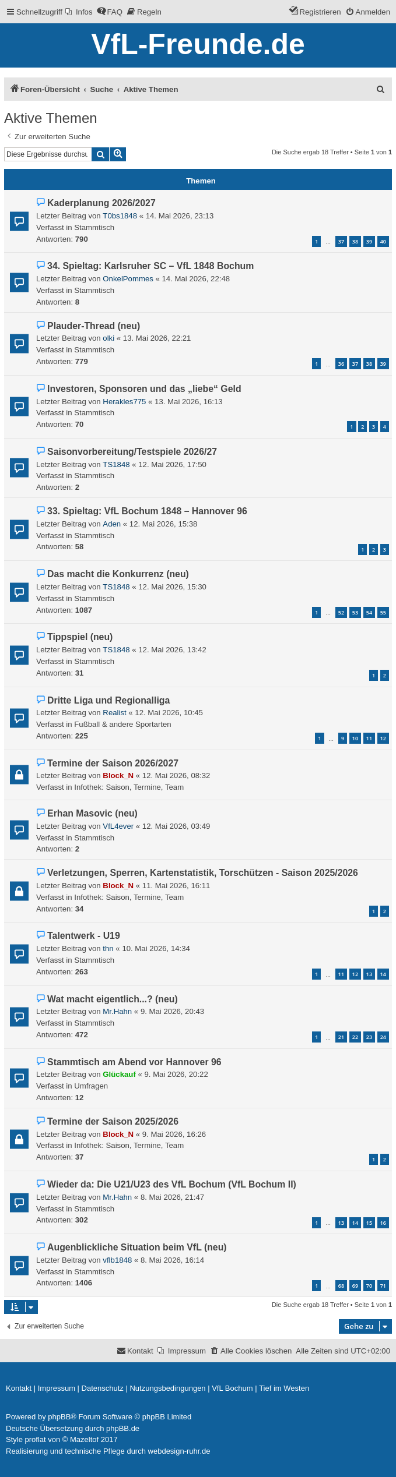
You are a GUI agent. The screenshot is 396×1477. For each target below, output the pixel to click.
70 (369, 1285)
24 (383, 1037)
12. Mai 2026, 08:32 (176, 775)
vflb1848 (117, 1260)
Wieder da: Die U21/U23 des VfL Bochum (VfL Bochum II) (171, 1184)
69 (355, 1285)
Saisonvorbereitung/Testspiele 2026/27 (132, 452)
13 (369, 974)
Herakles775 (124, 401)
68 (341, 1285)
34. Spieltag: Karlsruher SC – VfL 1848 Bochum (150, 266)
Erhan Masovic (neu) (92, 813)
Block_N (118, 775)
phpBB (59, 1416)
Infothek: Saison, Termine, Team (129, 787)
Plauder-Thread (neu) (93, 326)
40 (383, 241)
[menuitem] (79, 11)
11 (369, 738)
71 (383, 1285)
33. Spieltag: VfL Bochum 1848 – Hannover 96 (147, 511)
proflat (35, 1439)
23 (369, 1037)
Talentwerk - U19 (83, 936)
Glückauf (119, 1074)
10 (355, 738)
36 (341, 364)
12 (383, 738)
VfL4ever (118, 826)
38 (355, 241)
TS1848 (116, 464)
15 (369, 1223)
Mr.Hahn (117, 1011)
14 (383, 974)
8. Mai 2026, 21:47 (172, 1197)
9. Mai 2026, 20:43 (172, 1011)
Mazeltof (84, 1439)
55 (383, 612)
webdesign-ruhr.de (179, 1451)
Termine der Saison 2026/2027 (112, 763)
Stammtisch (94, 227)
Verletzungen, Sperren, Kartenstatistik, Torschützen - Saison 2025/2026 (202, 873)
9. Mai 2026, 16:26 (174, 1134)
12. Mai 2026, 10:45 (169, 712)
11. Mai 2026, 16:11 (176, 885)
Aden (112, 524)
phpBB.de (122, 1428)
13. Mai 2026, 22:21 (157, 338)
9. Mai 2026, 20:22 (176, 1074)
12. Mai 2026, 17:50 (172, 464)
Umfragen (91, 1086)
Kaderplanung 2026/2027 (101, 203)
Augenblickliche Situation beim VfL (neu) (137, 1247)
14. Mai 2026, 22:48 (196, 278)
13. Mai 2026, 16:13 (189, 401)
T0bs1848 (120, 215)
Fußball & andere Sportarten (122, 724)
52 (341, 612)
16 (383, 1223)
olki (108, 338)
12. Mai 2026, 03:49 (176, 826)
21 (341, 1037)
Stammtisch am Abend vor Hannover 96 (134, 1062)
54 (369, 612)
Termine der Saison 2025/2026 (112, 1121)
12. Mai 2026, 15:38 (163, 524)
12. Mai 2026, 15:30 (172, 586)
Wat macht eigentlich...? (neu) (112, 999)
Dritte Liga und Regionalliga (108, 700)
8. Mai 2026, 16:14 (172, 1260)
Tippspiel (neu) (80, 637)
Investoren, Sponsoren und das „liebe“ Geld (144, 389)
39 (369, 241)
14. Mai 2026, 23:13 (180, 215)
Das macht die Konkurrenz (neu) (118, 574)
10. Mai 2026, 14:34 (156, 948)
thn (108, 948)
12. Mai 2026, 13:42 (172, 649)
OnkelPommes (128, 278)
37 (341, 241)
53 (355, 612)
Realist (114, 712)
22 (355, 1037)
